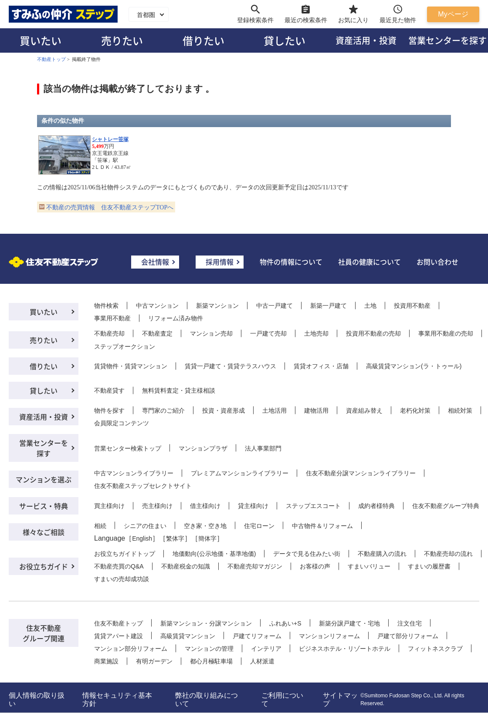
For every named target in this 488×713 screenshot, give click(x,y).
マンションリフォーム (329, 635)
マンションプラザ (203, 448)
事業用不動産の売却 (445, 333)
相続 (100, 525)
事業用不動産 (112, 318)
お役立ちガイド (43, 566)
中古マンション (157, 305)
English (142, 538)
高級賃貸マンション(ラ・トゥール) (413, 366)
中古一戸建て (274, 305)
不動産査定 (157, 333)
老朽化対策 (415, 410)
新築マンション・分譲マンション (206, 623)
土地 (370, 305)
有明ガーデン (154, 661)
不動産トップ (51, 59)
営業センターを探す (43, 447)
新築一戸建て (328, 305)
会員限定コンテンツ (121, 423)
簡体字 (207, 538)
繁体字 (175, 538)
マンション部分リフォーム (130, 648)
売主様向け (157, 505)
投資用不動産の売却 (373, 333)
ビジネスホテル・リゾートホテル (344, 648)
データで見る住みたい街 (306, 553)
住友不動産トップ (118, 623)
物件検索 (106, 305)
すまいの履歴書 (429, 566)
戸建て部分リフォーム (407, 635)
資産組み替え (364, 410)
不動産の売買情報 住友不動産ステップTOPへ (109, 207)
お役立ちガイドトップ (124, 553)
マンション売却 (211, 333)
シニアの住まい (145, 525)
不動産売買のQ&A (119, 566)
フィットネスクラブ (435, 648)
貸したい (284, 40)
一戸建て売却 (268, 333)
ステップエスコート (313, 505)
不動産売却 (109, 333)
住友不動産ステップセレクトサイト (143, 485)
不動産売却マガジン (254, 566)
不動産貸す (109, 390)
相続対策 (460, 410)
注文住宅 (409, 623)
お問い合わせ (437, 261)
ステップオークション (124, 346)
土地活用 (274, 410)
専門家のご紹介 (163, 410)
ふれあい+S (285, 623)
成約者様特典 (376, 505)
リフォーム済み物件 (175, 318)
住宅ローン (259, 525)
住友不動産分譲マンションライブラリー (361, 473)
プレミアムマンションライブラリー (239, 473)
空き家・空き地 (205, 525)
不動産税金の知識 (185, 566)
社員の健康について (369, 261)
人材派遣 (262, 661)
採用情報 (220, 261)
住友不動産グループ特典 (445, 505)
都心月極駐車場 (211, 661)
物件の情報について (291, 261)
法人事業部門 (263, 448)
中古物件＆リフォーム (322, 525)
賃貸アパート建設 (118, 635)
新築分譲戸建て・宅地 (349, 623)
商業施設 (106, 661)
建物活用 (316, 410)
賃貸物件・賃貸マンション (130, 366)
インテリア (266, 648)
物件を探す (109, 410)
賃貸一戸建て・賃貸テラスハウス (230, 366)
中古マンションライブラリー (133, 473)
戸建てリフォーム (257, 635)
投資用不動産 (412, 305)
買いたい (40, 40)
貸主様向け (253, 505)
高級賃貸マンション (187, 635)
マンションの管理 (209, 648)
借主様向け (205, 505)
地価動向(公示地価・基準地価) (214, 553)
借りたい (203, 40)
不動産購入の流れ (382, 553)
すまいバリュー (369, 566)
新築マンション (217, 305)
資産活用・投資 (366, 40)
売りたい (122, 40)
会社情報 (155, 261)
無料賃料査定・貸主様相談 (178, 390)
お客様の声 (315, 566)
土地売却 (316, 333)
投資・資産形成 (223, 410)
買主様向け (109, 505)
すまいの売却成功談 (121, 578)
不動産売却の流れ (448, 553)
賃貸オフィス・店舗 (321, 366)
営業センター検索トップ (127, 448)
